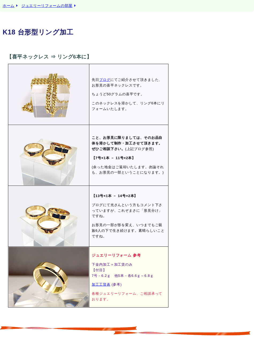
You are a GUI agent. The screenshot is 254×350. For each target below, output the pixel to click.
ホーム (8, 5)
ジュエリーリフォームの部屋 (46, 5)
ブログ (104, 80)
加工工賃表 (101, 284)
